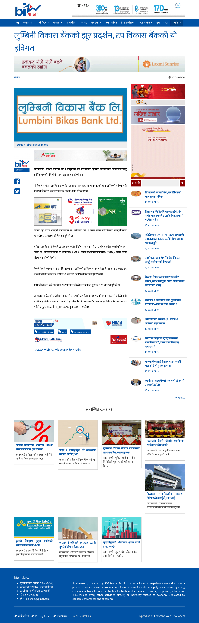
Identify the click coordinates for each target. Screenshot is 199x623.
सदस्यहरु (62, 616)
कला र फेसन (145, 22)
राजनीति (71, 22)
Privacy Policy (43, 616)
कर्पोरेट (83, 22)
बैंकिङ (42, 22)
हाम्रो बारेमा (23, 616)
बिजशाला (19, 170)
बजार (56, 22)
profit (62, 332)
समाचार (27, 22)
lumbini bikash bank (44, 332)
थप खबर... (180, 398)
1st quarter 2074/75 (80, 332)
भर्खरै (175, 22)
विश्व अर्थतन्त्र (127, 22)
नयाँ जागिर (111, 22)
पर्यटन (94, 22)
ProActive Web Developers (169, 616)
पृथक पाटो (162, 22)
